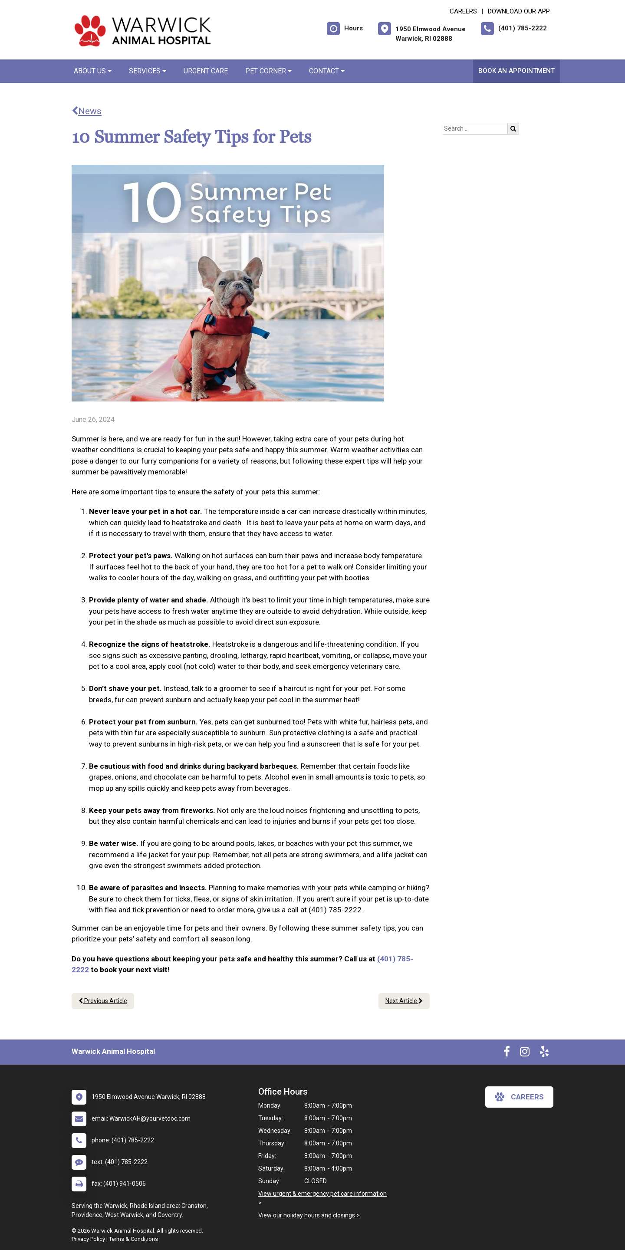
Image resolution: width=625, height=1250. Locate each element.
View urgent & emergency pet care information (322, 1193)
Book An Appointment (516, 71)
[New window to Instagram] (525, 1053)
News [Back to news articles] (87, 111)
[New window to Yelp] (544, 1053)
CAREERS (463, 11)
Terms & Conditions (133, 1239)
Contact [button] (327, 71)
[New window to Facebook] (506, 1053)
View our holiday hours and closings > (309, 1215)
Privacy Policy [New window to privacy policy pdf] (88, 1239)
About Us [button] (93, 71)
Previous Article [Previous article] (103, 1000)
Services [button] (147, 71)
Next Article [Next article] (404, 1000)
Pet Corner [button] (268, 71)
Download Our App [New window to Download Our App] (519, 11)
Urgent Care (206, 71)
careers (519, 1097)
